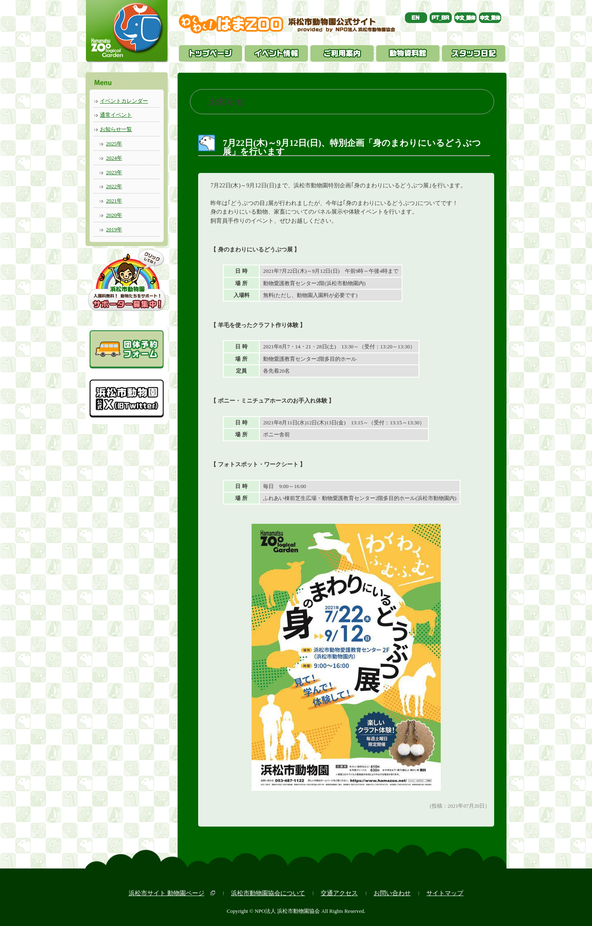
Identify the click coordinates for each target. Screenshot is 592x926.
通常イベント (116, 115)
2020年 (114, 215)
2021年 (114, 201)
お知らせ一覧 (116, 129)
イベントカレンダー (124, 101)
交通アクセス (339, 892)
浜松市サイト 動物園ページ (166, 892)
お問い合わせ (392, 892)
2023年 (114, 172)
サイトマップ (444, 892)
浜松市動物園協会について (268, 892)
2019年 (114, 229)
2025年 (114, 144)
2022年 (114, 186)
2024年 (114, 158)
